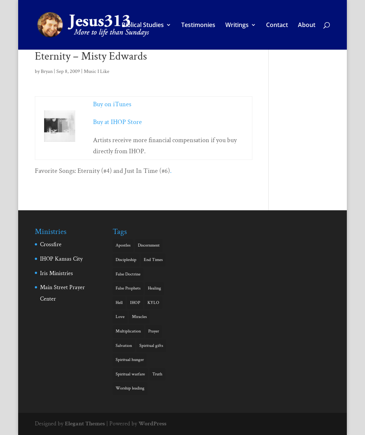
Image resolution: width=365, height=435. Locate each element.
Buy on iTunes (112, 104)
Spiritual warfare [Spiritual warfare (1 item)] (130, 374)
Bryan (47, 71)
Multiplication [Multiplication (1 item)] (128, 331)
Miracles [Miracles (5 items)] (139, 316)
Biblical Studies (143, 25)
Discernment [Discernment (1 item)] (149, 245)
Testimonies (198, 25)
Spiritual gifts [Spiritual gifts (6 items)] (151, 345)
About (306, 25)
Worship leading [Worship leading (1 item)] (130, 388)
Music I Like (96, 71)
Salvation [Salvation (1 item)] (124, 345)
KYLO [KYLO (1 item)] (153, 302)
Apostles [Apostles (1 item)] (123, 245)
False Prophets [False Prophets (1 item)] (128, 288)
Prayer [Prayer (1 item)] (153, 331)
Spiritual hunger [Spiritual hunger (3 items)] (130, 359)
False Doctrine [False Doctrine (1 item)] (128, 274)
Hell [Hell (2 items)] (119, 302)
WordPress (152, 424)
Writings (237, 25)
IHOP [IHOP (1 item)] (135, 302)
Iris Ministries (56, 273)
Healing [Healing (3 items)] (154, 288)
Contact (277, 25)
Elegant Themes (85, 424)
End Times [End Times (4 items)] (153, 259)
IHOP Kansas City (61, 259)
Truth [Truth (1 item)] (157, 374)
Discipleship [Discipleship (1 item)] (126, 259)
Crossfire (51, 244)
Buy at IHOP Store (117, 122)
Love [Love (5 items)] (120, 316)
